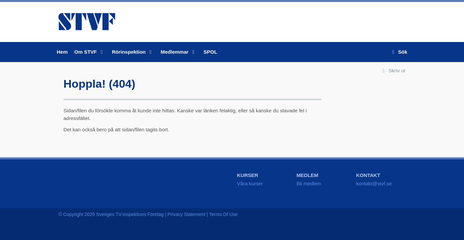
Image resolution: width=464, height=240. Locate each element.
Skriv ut (392, 70)
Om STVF (89, 52)
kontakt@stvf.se (374, 183)
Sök (398, 52)
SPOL (210, 52)
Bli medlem (308, 183)
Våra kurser (250, 183)
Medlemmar (179, 52)
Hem (62, 52)
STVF (86, 22)
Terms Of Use (223, 214)
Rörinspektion (133, 52)
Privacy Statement (187, 214)
